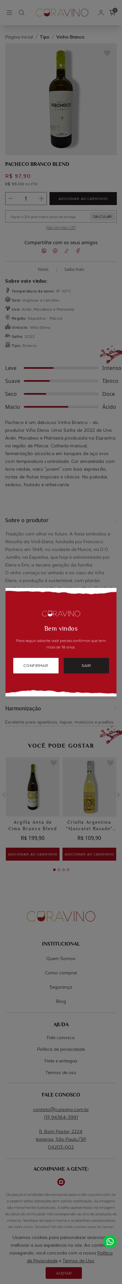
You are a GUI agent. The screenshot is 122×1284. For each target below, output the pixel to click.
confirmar (35, 665)
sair (86, 665)
